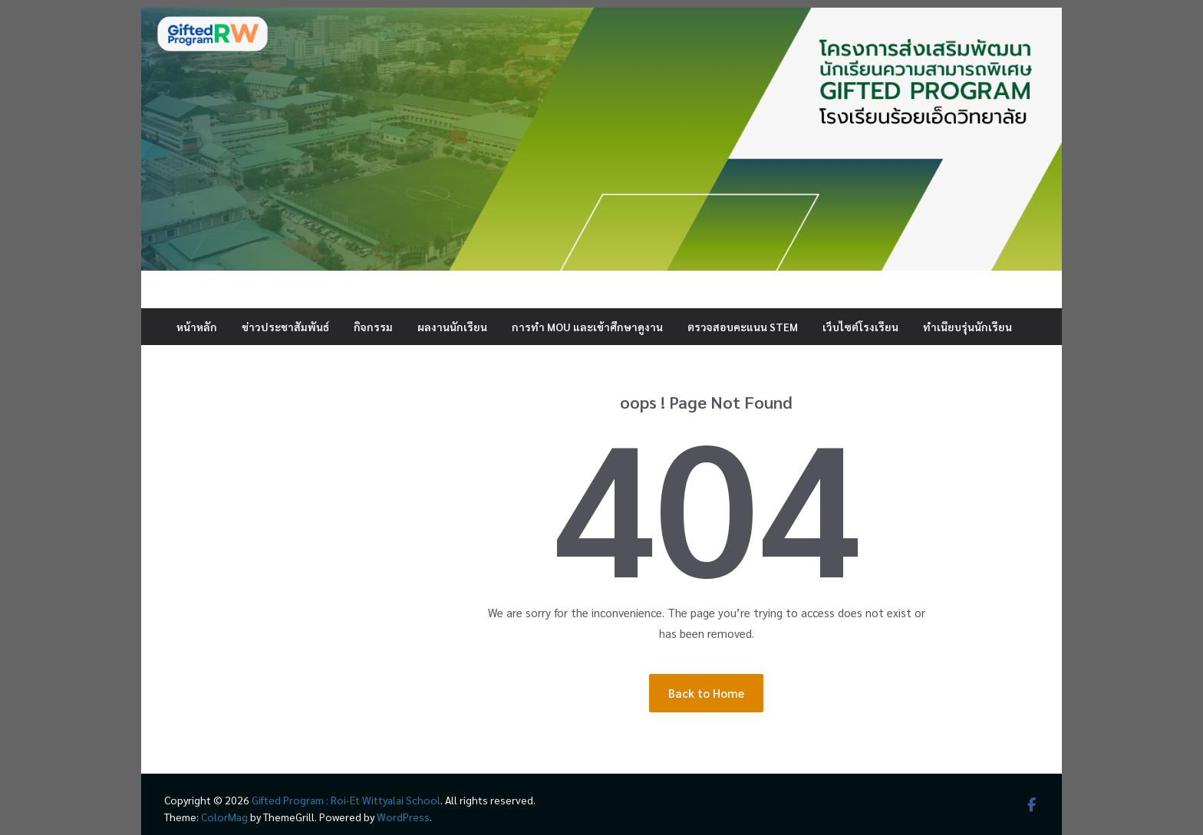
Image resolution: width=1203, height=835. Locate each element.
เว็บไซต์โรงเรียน (860, 327)
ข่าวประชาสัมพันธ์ (285, 327)
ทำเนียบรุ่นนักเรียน (967, 327)
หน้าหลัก (196, 327)
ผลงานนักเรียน (452, 327)
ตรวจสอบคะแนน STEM (742, 327)
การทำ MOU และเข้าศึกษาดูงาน (587, 327)
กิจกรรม (373, 327)
